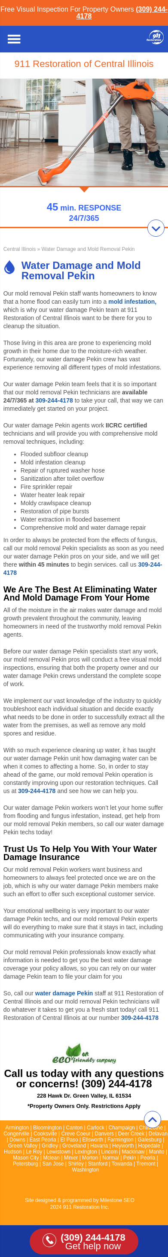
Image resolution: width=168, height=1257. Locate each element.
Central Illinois (19, 249)
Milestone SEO (117, 1200)
